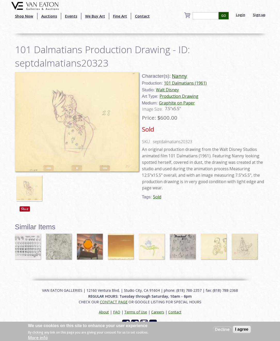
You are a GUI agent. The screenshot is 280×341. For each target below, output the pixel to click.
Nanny (179, 75)
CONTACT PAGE (113, 301)
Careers (157, 312)
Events (71, 16)
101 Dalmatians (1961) (185, 83)
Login (240, 14)
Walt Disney (167, 90)
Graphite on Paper (177, 103)
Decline (222, 329)
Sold (157, 197)
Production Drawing (178, 96)
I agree (242, 329)
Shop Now (24, 16)
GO (223, 15)
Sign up (259, 14)
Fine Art (120, 16)
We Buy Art (95, 16)
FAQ (116, 312)
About (104, 312)
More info (38, 337)
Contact (142, 16)
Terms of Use (135, 312)
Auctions (49, 16)
